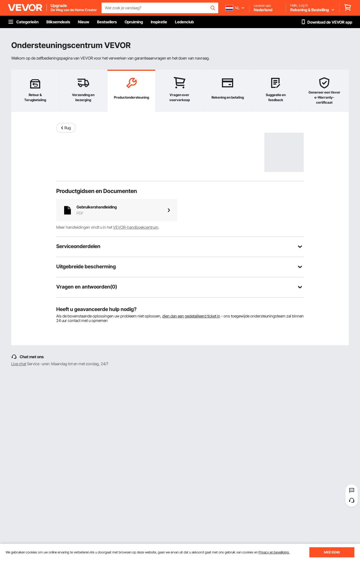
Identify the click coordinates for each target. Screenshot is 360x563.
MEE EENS (332, 552)
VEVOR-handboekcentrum (135, 227)
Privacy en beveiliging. (274, 552)
